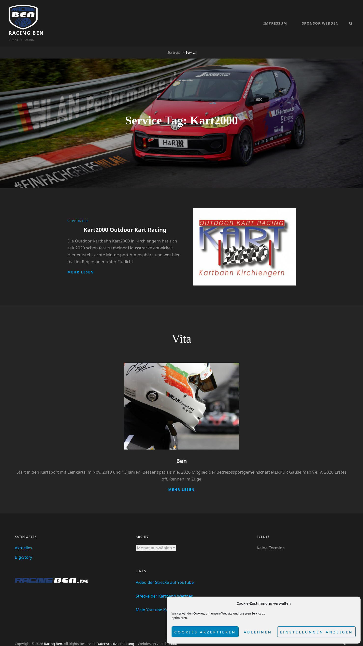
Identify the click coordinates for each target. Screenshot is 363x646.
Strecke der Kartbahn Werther (165, 583)
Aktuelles (24, 535)
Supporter (77, 209)
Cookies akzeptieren (205, 632)
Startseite (174, 40)
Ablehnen (258, 632)
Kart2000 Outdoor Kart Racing (125, 217)
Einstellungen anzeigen (316, 632)
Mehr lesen (80, 259)
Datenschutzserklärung (115, 631)
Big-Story (24, 545)
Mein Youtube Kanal (155, 597)
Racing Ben (57, 14)
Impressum (275, 17)
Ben (181, 449)
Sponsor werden (320, 17)
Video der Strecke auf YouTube (165, 570)
